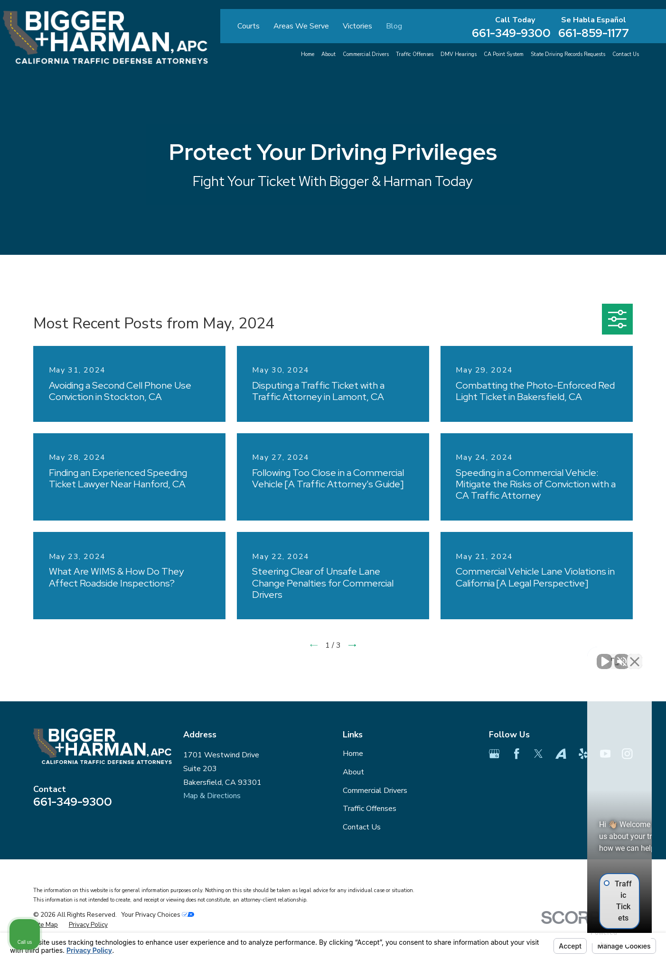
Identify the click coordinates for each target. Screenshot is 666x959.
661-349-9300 (511, 32)
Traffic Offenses (369, 808)
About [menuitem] (328, 54)
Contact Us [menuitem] (625, 54)
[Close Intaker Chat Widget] (634, 655)
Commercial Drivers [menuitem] (366, 54)
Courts (248, 26)
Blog (394, 26)
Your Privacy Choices (157, 914)
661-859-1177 (593, 32)
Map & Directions (212, 796)
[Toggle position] (614, 655)
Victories (357, 26)
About (353, 772)
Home (353, 753)
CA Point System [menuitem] (504, 54)
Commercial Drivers (375, 790)
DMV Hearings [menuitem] (459, 54)
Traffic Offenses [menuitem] (414, 54)
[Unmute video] (498, 655)
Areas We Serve (301, 26)
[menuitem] (45, 925)
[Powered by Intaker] (585, 939)
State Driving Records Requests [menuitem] (568, 54)
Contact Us (362, 827)
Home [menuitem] (307, 54)
